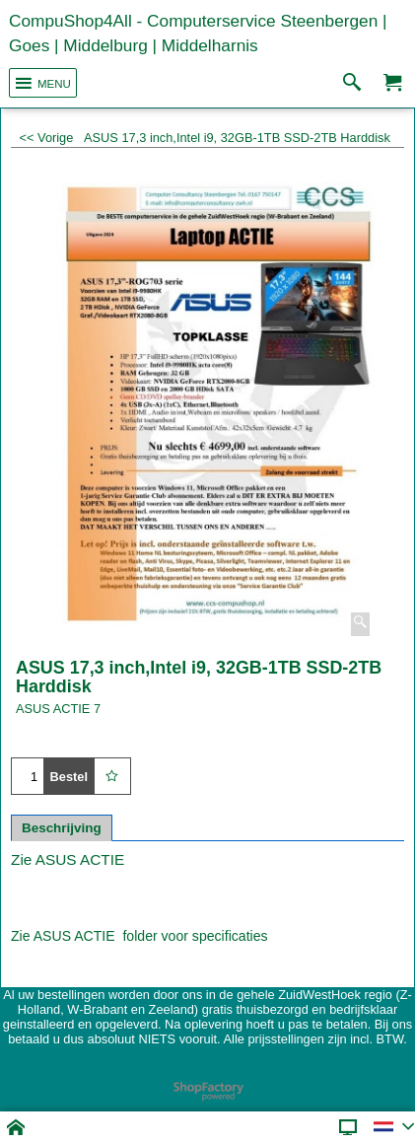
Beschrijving (62, 828)
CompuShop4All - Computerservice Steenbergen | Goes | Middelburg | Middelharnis (198, 33)
